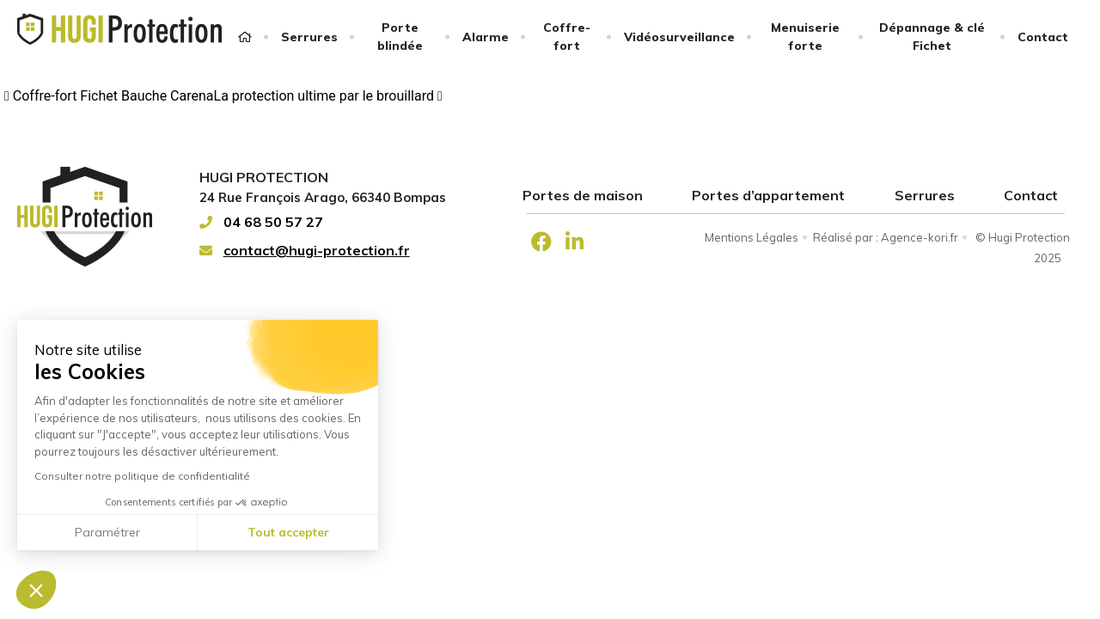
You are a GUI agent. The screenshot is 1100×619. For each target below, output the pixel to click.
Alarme (485, 37)
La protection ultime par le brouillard (328, 96)
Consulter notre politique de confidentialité (142, 475)
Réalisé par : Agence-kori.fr (885, 237)
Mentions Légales (751, 237)
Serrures (309, 37)
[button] (36, 589)
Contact (1043, 37)
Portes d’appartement (768, 195)
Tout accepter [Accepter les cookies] (288, 532)
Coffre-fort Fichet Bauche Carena (109, 96)
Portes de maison (582, 195)
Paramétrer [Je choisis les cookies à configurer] (107, 532)
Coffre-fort (566, 36)
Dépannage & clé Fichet (932, 36)
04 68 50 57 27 (261, 221)
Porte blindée (400, 36)
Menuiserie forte (805, 36)
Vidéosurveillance (679, 37)
